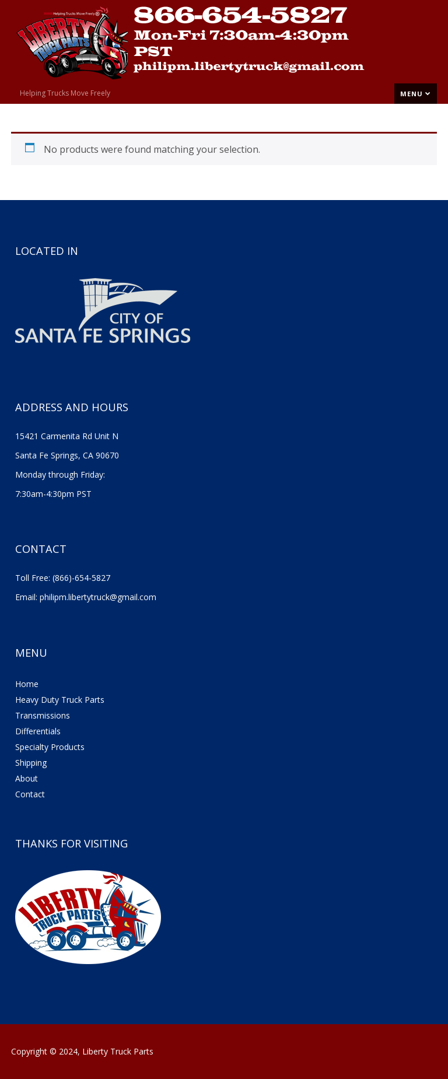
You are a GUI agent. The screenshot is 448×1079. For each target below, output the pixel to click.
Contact (30, 794)
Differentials (38, 731)
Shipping (31, 762)
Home (26, 683)
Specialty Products (50, 746)
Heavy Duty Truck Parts (59, 699)
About (26, 778)
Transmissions (42, 715)
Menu (415, 93)
